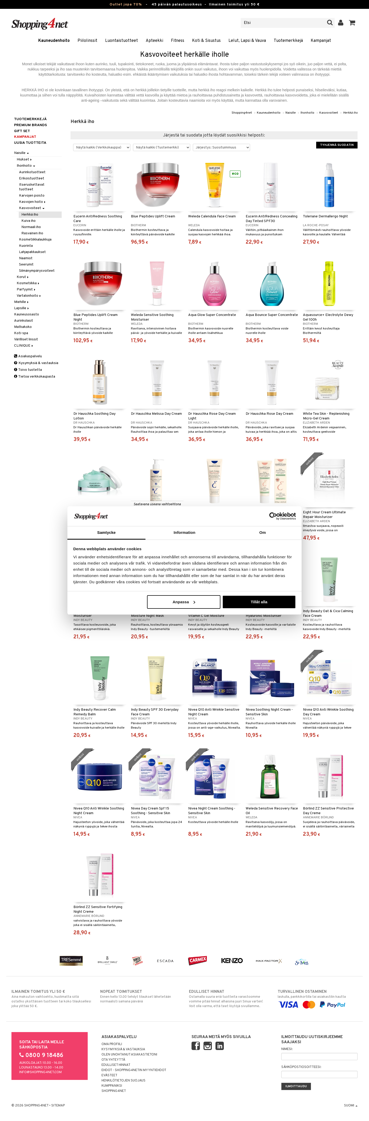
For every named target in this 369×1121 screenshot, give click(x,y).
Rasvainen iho (32, 233)
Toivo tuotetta (28, 370)
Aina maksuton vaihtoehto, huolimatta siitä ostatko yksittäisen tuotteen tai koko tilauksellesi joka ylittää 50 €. (51, 998)
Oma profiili (111, 1044)
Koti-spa (21, 333)
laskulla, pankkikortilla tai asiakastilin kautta (318, 998)
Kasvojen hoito (32, 202)
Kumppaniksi (111, 1086)
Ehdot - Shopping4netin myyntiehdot (133, 1070)
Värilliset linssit (26, 339)
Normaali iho (31, 227)
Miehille (21, 302)
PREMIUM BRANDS (30, 125)
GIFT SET (22, 131)
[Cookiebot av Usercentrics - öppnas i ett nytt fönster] (273, 516)
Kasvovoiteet (328, 113)
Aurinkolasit (23, 321)
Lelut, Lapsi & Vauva (247, 40)
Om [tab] (262, 532)
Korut (23, 277)
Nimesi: (286, 1049)
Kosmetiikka (28, 283)
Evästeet (109, 1075)
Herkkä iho (350, 113)
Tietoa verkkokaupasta (34, 376)
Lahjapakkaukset (32, 252)
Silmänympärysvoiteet (37, 271)
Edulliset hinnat (115, 1065)
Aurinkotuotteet (32, 172)
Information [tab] (184, 532)
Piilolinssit (87, 40)
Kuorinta (26, 246)
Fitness (177, 40)
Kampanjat (321, 40)
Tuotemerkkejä (288, 40)
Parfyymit (26, 289)
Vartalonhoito (29, 296)
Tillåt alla (259, 602)
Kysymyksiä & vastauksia (36, 363)
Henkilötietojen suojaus (123, 1081)
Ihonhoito (307, 113)
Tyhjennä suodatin (337, 145)
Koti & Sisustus (206, 40)
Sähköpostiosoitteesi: (301, 1067)
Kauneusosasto (26, 314)
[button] (352, 23)
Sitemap (58, 1106)
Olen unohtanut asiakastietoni (129, 1055)
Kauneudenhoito (54, 40)
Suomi (351, 1106)
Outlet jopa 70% (126, 4)
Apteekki (154, 40)
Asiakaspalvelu (28, 356)
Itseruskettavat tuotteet (31, 187)
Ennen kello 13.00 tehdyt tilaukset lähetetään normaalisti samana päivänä (140, 996)
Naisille (290, 113)
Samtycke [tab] (106, 532)
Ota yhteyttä (113, 1060)
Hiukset (25, 159)
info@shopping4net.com (40, 1072)
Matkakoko (23, 327)
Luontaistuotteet (121, 40)
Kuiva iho (28, 221)
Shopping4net (242, 113)
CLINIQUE (24, 346)
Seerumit (26, 264)
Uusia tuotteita (30, 143)
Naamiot (26, 258)
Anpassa (184, 602)
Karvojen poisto (31, 195)
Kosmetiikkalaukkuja (35, 239)
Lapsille (22, 308)
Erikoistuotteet (31, 178)
